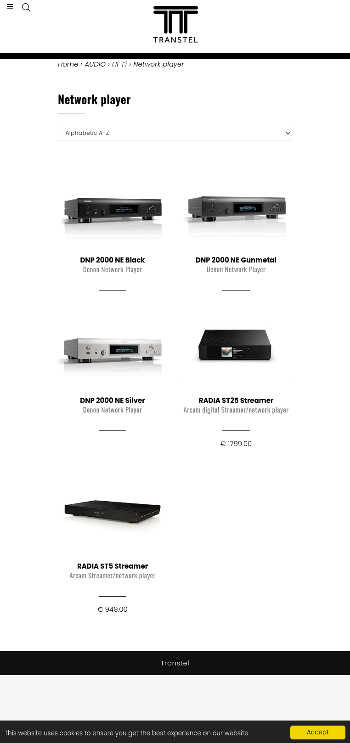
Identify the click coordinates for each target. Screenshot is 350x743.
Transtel (175, 663)
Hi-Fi (119, 64)
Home (68, 64)
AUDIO (95, 64)
